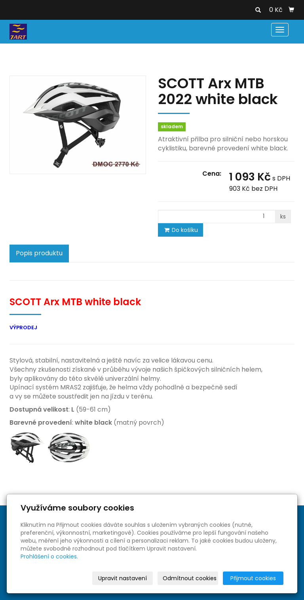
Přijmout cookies (253, 578)
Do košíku (180, 230)
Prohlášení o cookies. (49, 556)
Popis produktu (39, 253)
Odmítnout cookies (190, 578)
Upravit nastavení (122, 578)
